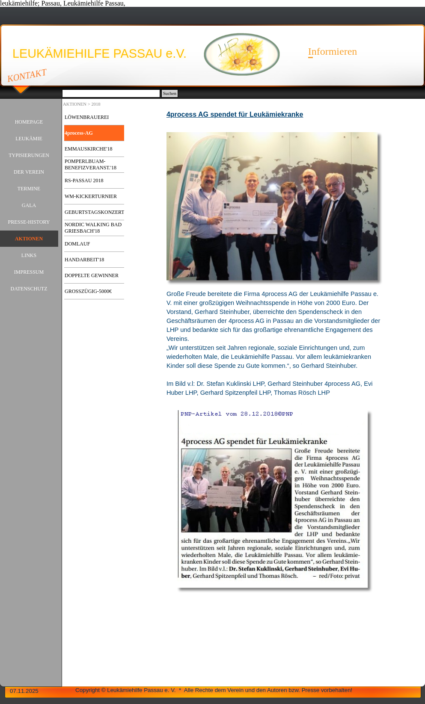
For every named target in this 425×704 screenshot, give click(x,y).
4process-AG (79, 133)
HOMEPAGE (29, 122)
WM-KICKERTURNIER (91, 196)
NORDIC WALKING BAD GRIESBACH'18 (93, 228)
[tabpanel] (274, 118)
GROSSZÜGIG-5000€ (88, 291)
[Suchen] (111, 93)
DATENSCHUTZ (29, 289)
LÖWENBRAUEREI (87, 117)
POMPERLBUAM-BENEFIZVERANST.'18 (90, 164)
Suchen (169, 93)
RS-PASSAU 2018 (84, 180)
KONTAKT (27, 75)
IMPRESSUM (29, 272)
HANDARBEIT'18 (84, 260)
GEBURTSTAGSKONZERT (95, 212)
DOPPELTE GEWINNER (92, 275)
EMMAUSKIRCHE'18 (89, 149)
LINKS (28, 255)
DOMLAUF (77, 244)
